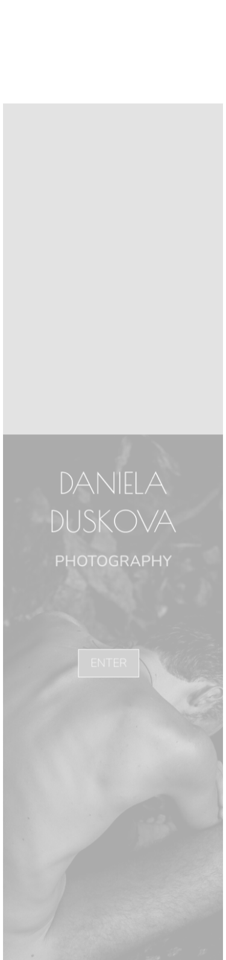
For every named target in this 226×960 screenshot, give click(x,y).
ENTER (108, 663)
